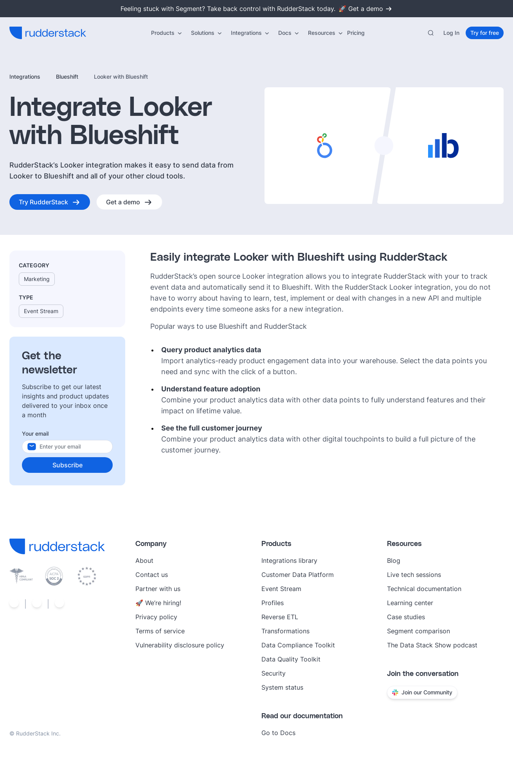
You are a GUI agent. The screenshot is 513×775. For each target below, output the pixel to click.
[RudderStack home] (47, 33)
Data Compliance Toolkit (298, 645)
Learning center (410, 603)
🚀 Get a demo (365, 9)
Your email (35, 433)
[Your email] (75, 446)
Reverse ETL (279, 617)
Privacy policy (156, 617)
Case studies (406, 617)
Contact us (151, 575)
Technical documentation (424, 589)
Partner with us (157, 589)
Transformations (285, 631)
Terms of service (160, 631)
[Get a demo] (129, 202)
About (144, 560)
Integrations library (289, 560)
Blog (393, 560)
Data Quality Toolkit (290, 659)
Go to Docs (278, 733)
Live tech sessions (414, 575)
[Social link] (14, 604)
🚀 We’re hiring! (158, 603)
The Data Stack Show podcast (432, 645)
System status (282, 687)
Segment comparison (418, 631)
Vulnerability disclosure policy (179, 645)
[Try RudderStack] (49, 202)
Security (273, 673)
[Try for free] (485, 33)
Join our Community (422, 692)
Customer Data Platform (297, 575)
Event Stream (281, 589)
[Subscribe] (67, 465)
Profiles (272, 603)
